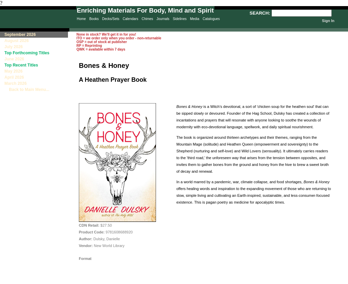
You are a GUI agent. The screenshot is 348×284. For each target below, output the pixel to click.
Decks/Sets (110, 19)
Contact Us (241, 281)
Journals (163, 19)
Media (194, 19)
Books (94, 19)
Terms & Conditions (275, 281)
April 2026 (14, 77)
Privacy (184, 281)
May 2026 (13, 71)
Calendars (130, 19)
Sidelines (180, 19)
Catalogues (211, 19)
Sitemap (212, 281)
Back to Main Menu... (26, 89)
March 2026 (15, 83)
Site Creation (335, 281)
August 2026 (16, 40)
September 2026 (20, 34)
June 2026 (14, 59)
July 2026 (13, 46)
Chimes (147, 19)
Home (81, 19)
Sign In (328, 21)
